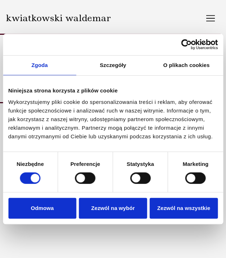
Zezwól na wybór (113, 208)
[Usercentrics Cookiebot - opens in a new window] (186, 44)
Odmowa (42, 208)
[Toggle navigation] (210, 18)
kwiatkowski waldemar (58, 18)
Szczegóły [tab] (113, 65)
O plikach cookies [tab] (186, 65)
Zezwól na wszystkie (183, 208)
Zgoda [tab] (39, 65)
